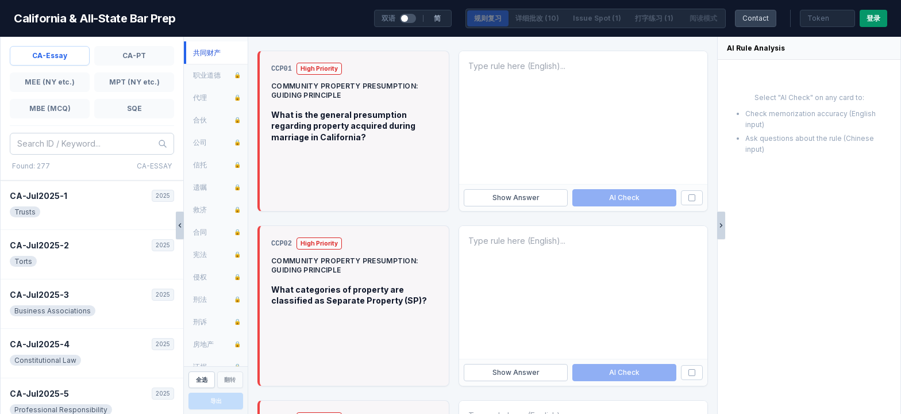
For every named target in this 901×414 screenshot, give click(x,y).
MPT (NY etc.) (134, 82)
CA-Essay (49, 55)
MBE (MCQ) (50, 108)
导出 (216, 400)
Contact (755, 18)
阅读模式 (703, 18)
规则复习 (488, 18)
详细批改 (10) (537, 18)
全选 (201, 379)
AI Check (624, 197)
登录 (873, 18)
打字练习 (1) (654, 18)
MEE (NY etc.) (50, 82)
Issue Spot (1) (597, 18)
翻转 (230, 379)
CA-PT (134, 55)
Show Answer (516, 197)
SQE (134, 108)
